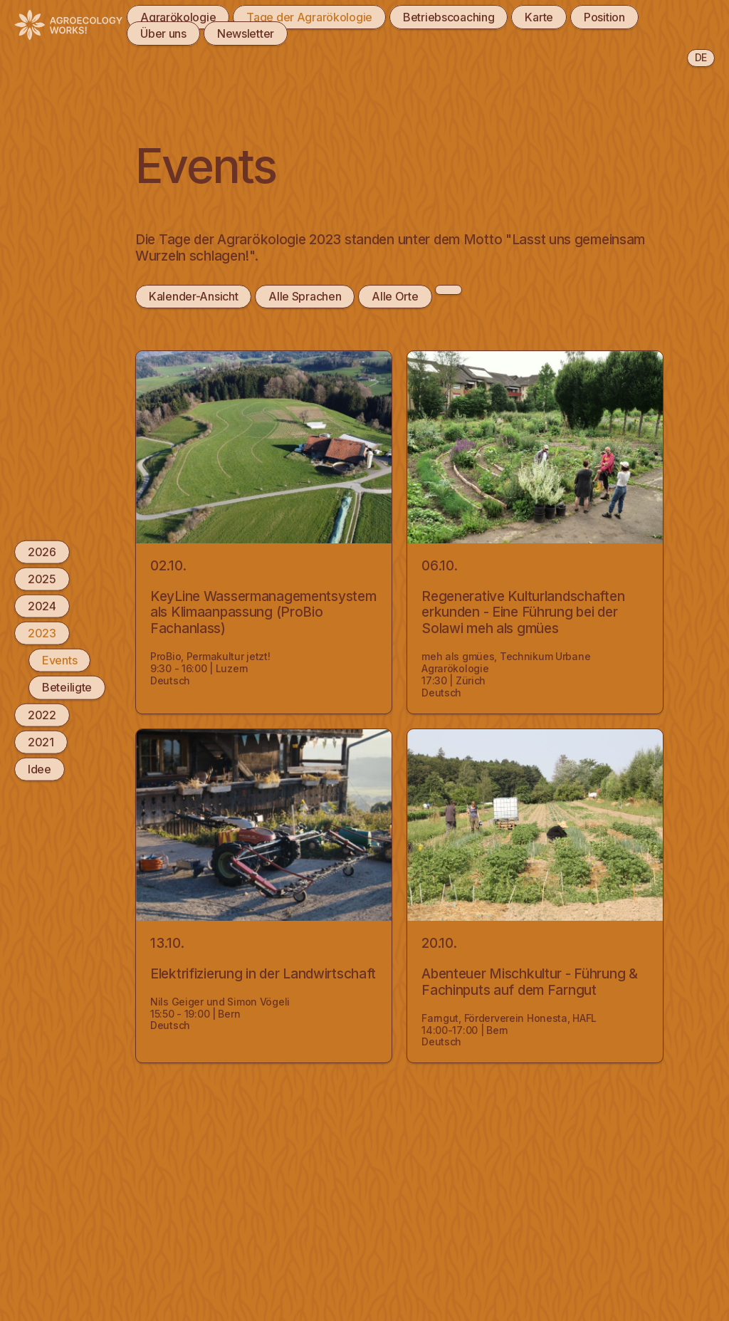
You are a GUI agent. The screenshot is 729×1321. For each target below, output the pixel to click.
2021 (41, 741)
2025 (42, 578)
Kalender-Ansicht (193, 296)
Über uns (163, 33)
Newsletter (245, 33)
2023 (42, 633)
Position (604, 17)
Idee (39, 769)
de (701, 57)
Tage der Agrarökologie (309, 17)
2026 (42, 551)
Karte (539, 17)
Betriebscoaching (448, 17)
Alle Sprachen (304, 296)
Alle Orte (395, 296)
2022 (42, 714)
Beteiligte (67, 687)
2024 (42, 606)
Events (59, 660)
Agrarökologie (178, 17)
